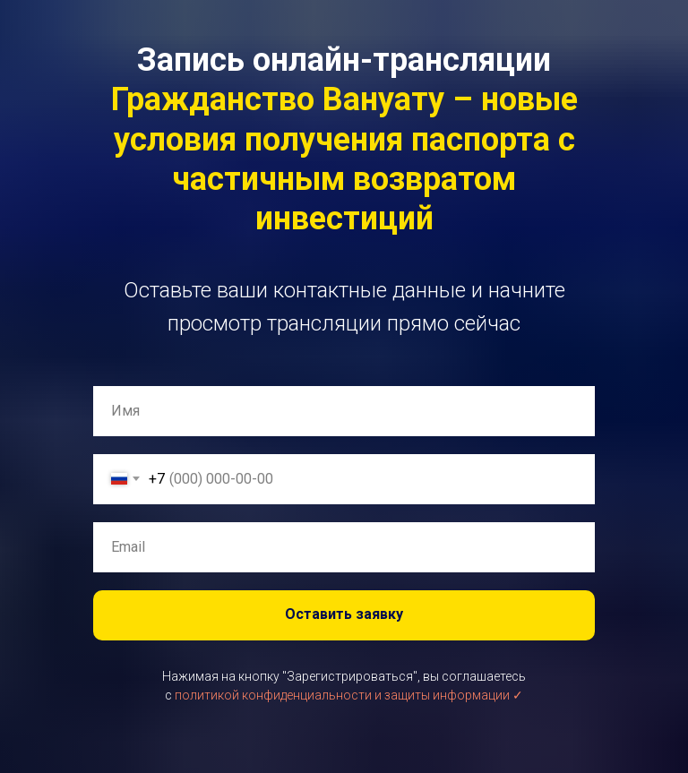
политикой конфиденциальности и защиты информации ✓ (349, 695)
